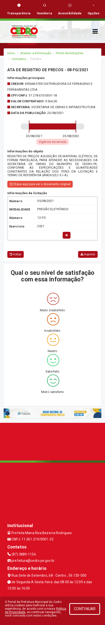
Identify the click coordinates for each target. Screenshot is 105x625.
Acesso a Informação (35, 53)
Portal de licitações (69, 53)
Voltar (15, 254)
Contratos (19, 59)
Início (11, 53)
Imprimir (88, 254)
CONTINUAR (84, 609)
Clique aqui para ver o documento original (40, 184)
